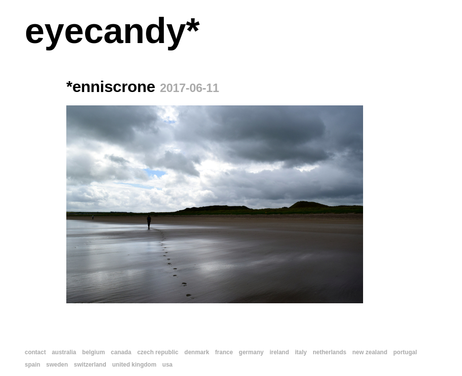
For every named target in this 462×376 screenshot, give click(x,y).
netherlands (329, 352)
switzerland (90, 364)
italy (301, 352)
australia (64, 352)
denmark (197, 352)
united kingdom (134, 364)
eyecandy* (112, 30)
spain (32, 364)
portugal (405, 352)
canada (121, 352)
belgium (93, 352)
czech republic (157, 352)
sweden (57, 364)
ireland (279, 352)
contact (35, 352)
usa (167, 364)
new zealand (369, 352)
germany (251, 352)
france (224, 352)
